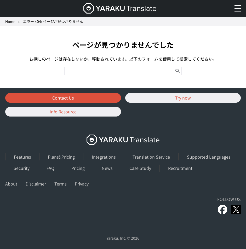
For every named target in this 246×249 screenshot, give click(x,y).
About (11, 184)
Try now (183, 98)
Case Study (140, 168)
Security (22, 168)
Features (22, 157)
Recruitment (180, 168)
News (107, 168)
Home (10, 21)
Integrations (104, 157)
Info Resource (63, 111)
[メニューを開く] (237, 8)
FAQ (50, 168)
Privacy (82, 184)
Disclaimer (36, 184)
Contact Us (63, 98)
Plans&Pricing (61, 157)
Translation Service (151, 157)
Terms (60, 184)
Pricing (78, 168)
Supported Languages (208, 157)
